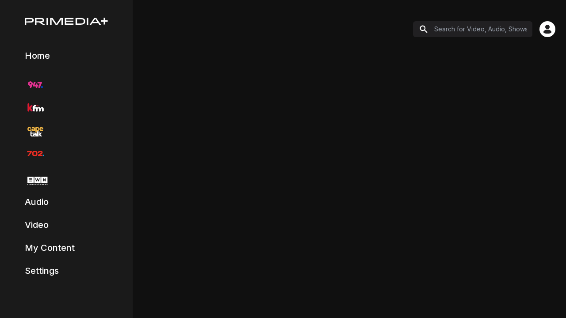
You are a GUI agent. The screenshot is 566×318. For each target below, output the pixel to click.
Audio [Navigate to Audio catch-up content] (37, 202)
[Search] (472, 29)
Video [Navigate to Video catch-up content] (37, 225)
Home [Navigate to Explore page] (37, 55)
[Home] (66, 21)
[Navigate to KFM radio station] (35, 107)
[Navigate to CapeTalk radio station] (35, 130)
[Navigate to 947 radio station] (35, 84)
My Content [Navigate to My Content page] (50, 247)
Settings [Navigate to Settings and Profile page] (42, 270)
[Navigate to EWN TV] (36, 181)
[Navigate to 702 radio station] (35, 153)
